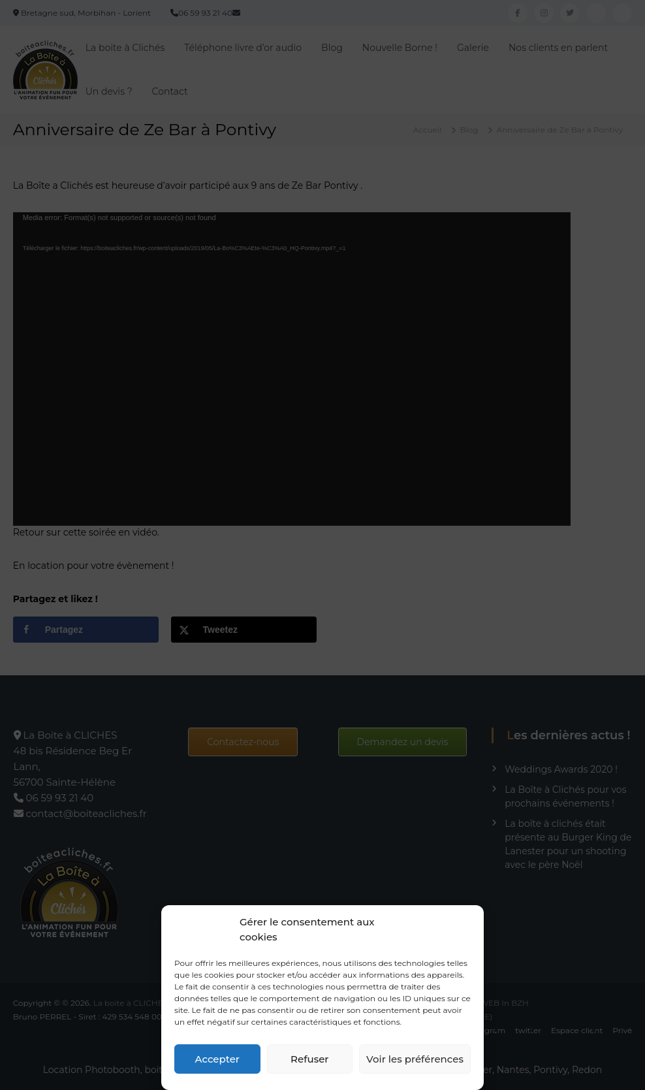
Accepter (217, 1059)
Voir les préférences (415, 1059)
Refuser (309, 1059)
